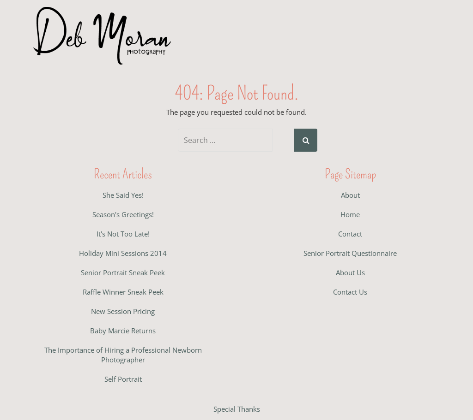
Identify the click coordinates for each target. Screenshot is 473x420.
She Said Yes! (123, 195)
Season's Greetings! (123, 214)
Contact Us (350, 291)
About (350, 195)
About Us (350, 272)
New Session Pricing (123, 311)
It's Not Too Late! (123, 233)
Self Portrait (123, 379)
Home (350, 214)
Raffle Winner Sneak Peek (123, 291)
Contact (350, 233)
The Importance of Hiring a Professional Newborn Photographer (123, 354)
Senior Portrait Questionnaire (350, 253)
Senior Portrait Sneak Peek (123, 272)
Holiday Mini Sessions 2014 (123, 253)
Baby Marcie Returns (123, 330)
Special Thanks (236, 409)
